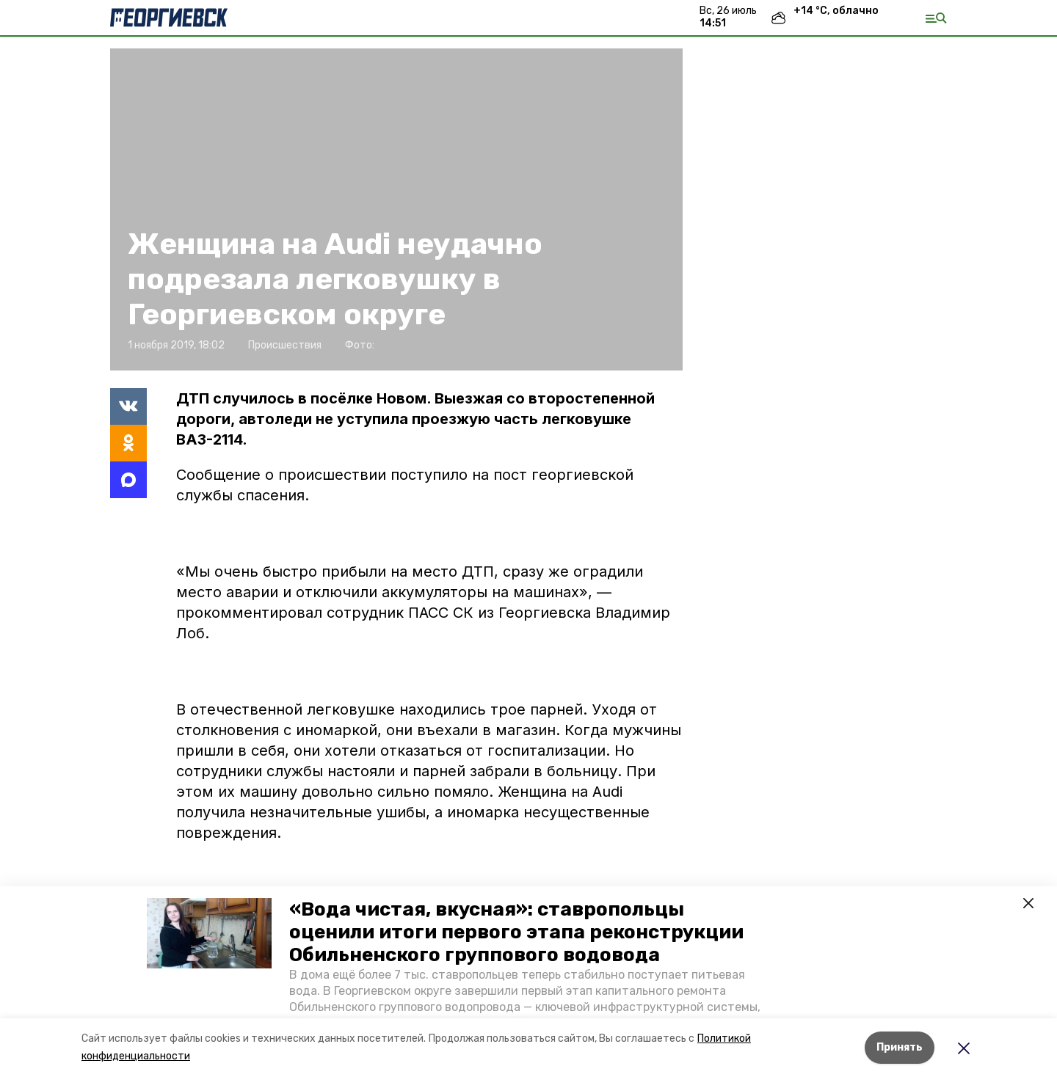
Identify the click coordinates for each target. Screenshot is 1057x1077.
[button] (209, 933)
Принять (899, 1047)
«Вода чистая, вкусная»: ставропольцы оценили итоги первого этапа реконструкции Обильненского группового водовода (516, 932)
